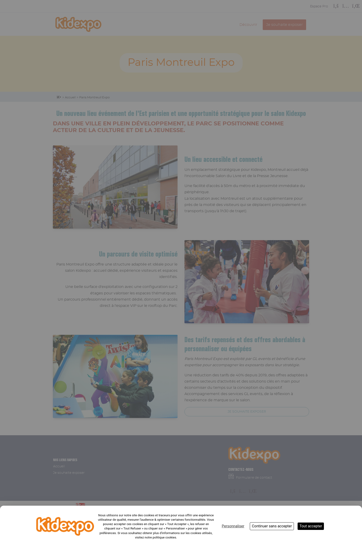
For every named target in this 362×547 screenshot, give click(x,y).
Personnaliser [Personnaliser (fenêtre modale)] (233, 526)
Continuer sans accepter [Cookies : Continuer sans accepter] (272, 526)
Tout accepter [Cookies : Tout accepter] (310, 526)
